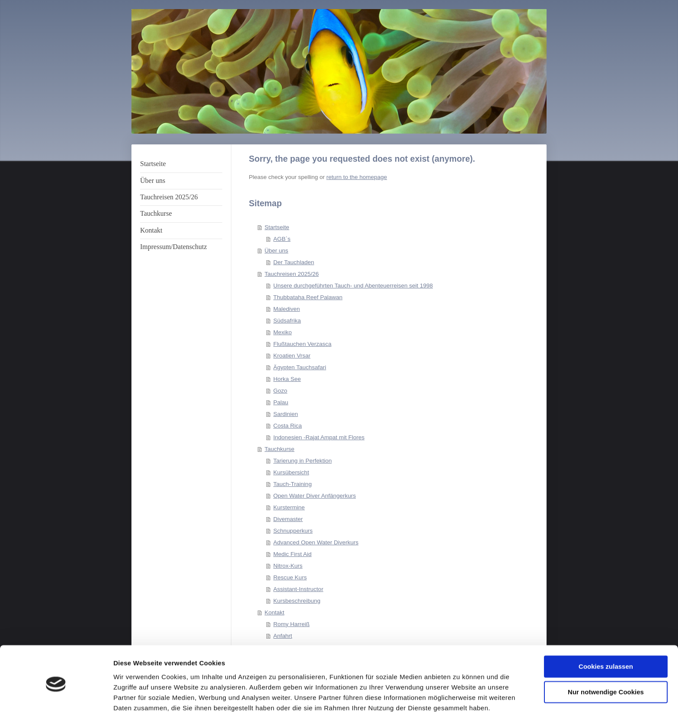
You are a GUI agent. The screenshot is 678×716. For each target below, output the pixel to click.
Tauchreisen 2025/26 (292, 274)
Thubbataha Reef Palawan (307, 297)
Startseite (277, 227)
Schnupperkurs (293, 530)
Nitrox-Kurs (288, 566)
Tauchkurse (279, 449)
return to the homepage (356, 177)
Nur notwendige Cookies (606, 659)
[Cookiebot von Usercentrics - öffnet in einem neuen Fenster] (56, 699)
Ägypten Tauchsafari (299, 367)
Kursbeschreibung (296, 601)
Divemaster (288, 519)
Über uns (276, 250)
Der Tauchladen (293, 262)
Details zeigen (135, 699)
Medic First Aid (292, 554)
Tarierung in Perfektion (302, 460)
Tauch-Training (292, 484)
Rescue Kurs (290, 577)
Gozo (280, 390)
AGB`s (282, 239)
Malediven (286, 309)
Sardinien (285, 414)
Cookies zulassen (606, 634)
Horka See (287, 379)
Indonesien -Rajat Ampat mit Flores (319, 437)
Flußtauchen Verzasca (302, 344)
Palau (280, 402)
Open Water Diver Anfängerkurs (314, 495)
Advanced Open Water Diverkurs (315, 542)
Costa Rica (287, 425)
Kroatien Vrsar (291, 355)
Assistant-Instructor (298, 589)
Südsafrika (287, 320)
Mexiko (282, 332)
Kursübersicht (291, 472)
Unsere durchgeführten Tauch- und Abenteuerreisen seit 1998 (353, 285)
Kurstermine (289, 507)
